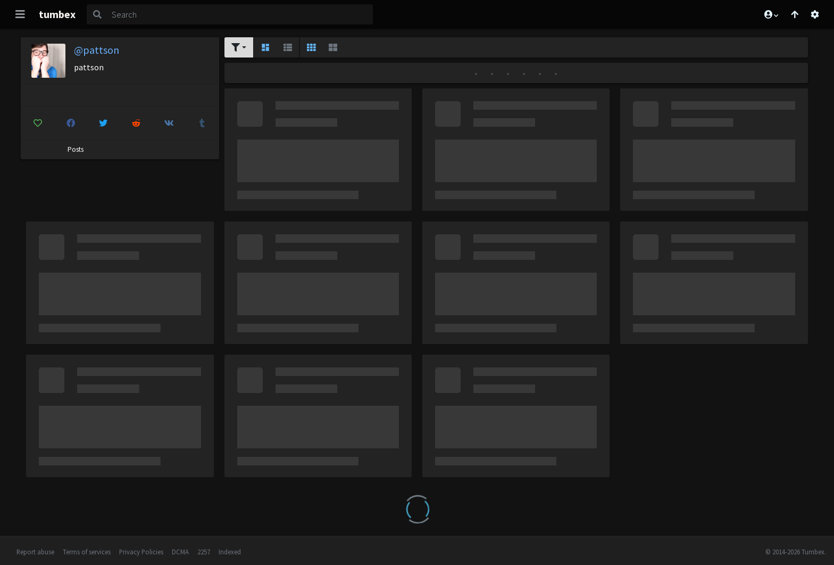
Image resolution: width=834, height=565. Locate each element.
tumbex (57, 14)
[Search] (240, 14)
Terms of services (87, 551)
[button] (771, 14)
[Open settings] (814, 14)
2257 (203, 551)
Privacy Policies (141, 551)
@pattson (96, 49)
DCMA (180, 551)
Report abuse (35, 551)
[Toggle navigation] (20, 14)
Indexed (230, 551)
